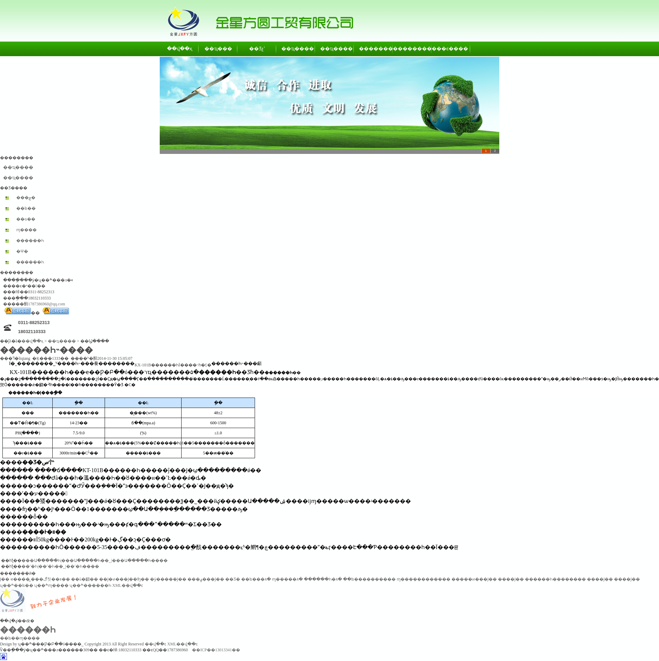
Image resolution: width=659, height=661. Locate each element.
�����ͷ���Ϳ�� (474, 579)
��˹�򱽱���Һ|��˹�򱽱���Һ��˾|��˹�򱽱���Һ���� (60, 566)
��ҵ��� (218, 48)
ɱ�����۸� (287, 579)
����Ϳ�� (511, 579)
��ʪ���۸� (256, 579)
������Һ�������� (555, 579)
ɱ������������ (423, 579)
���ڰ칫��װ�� (50, 579)
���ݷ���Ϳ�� (205, 579)
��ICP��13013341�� (216, 649)
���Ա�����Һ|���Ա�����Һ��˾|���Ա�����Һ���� (94, 560)
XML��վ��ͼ (127, 585)
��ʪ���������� (369, 579)
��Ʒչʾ (257, 48)
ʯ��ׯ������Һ (90, 585)
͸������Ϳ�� (4, 579)
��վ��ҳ (179, 48)
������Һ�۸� (323, 579)
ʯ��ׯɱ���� (51, 585)
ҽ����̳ (20, 579)
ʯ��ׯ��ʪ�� (16, 585)
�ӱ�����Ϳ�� (168, 579)
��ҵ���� (295, 48)
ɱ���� (26, 229)
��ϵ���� (451, 48)
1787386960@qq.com (46, 304)
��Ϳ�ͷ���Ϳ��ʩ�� (124, 579)
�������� (373, 48)
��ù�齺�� (84, 579)
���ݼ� (25, 197)
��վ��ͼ (155, 644)
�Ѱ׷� (22, 251)
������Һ (30, 240)
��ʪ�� (26, 208)
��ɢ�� (25, 219)
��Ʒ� (232, 579)
